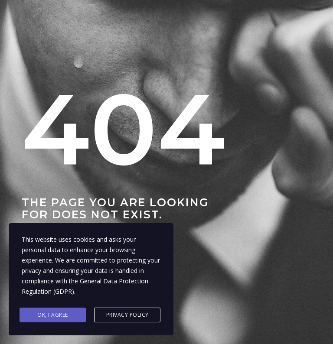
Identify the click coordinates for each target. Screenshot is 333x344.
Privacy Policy (127, 314)
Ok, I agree (52, 314)
